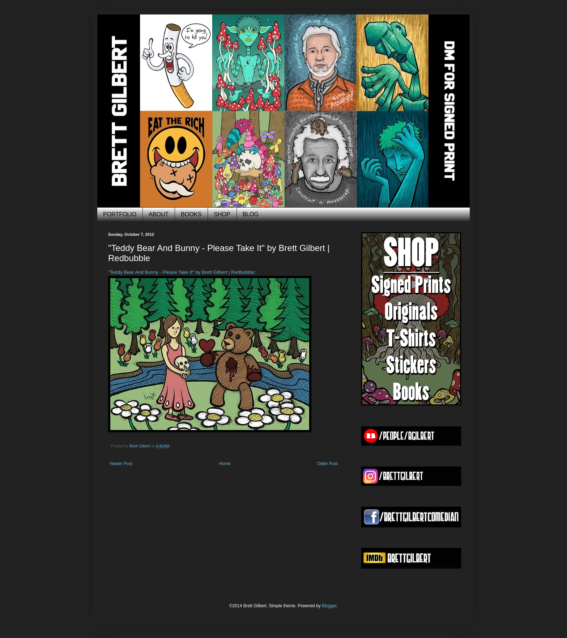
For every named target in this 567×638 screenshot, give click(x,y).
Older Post (327, 463)
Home (225, 463)
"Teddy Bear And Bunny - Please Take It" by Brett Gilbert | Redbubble (181, 272)
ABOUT (159, 214)
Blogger (329, 605)
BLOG (251, 214)
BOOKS (191, 214)
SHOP (222, 214)
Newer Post (121, 463)
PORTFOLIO (119, 214)
